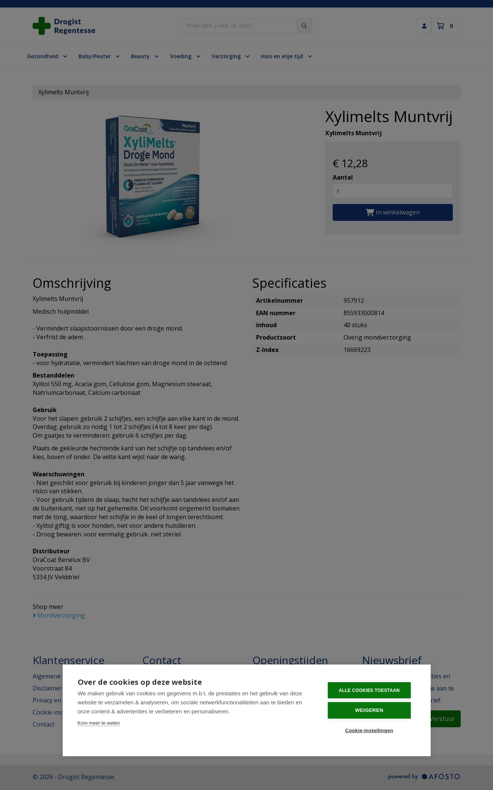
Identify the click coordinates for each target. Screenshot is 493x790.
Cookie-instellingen (370, 730)
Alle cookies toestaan (370, 690)
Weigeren (370, 710)
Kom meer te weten (99, 723)
